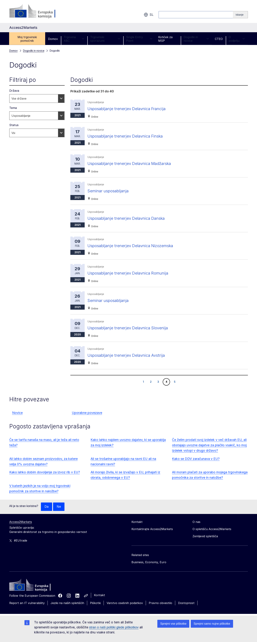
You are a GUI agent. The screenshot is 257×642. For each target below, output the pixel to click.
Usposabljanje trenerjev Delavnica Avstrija (129, 355)
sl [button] (149, 15)
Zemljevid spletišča (205, 536)
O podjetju (237, 38)
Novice (17, 413)
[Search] (240, 14)
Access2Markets (20, 522)
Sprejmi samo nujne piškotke (212, 623)
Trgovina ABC (74, 38)
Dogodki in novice (196, 38)
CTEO (219, 39)
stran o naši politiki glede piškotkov (114, 627)
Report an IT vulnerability (27, 603)
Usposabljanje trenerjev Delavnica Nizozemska (134, 245)
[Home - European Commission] (35, 586)
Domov (53, 39)
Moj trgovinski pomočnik (27, 38)
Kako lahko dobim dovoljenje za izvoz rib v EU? (44, 472)
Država (14, 90)
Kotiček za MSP (165, 38)
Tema (13, 108)
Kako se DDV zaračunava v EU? (195, 459)
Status (14, 125)
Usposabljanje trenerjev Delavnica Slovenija (130, 327)
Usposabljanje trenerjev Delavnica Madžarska (132, 163)
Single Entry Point (139, 38)
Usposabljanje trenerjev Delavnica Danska (129, 218)
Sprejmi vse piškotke (173, 623)
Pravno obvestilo (160, 603)
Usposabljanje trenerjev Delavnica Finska (128, 136)
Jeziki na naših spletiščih (67, 603)
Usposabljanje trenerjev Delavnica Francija (129, 108)
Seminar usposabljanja (110, 190)
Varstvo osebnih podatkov (125, 603)
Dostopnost (186, 603)
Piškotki (95, 603)
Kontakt (99, 595)
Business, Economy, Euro (148, 562)
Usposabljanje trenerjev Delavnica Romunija (131, 273)
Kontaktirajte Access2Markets (152, 529)
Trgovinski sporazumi (105, 38)
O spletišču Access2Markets (212, 529)
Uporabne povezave (87, 413)
